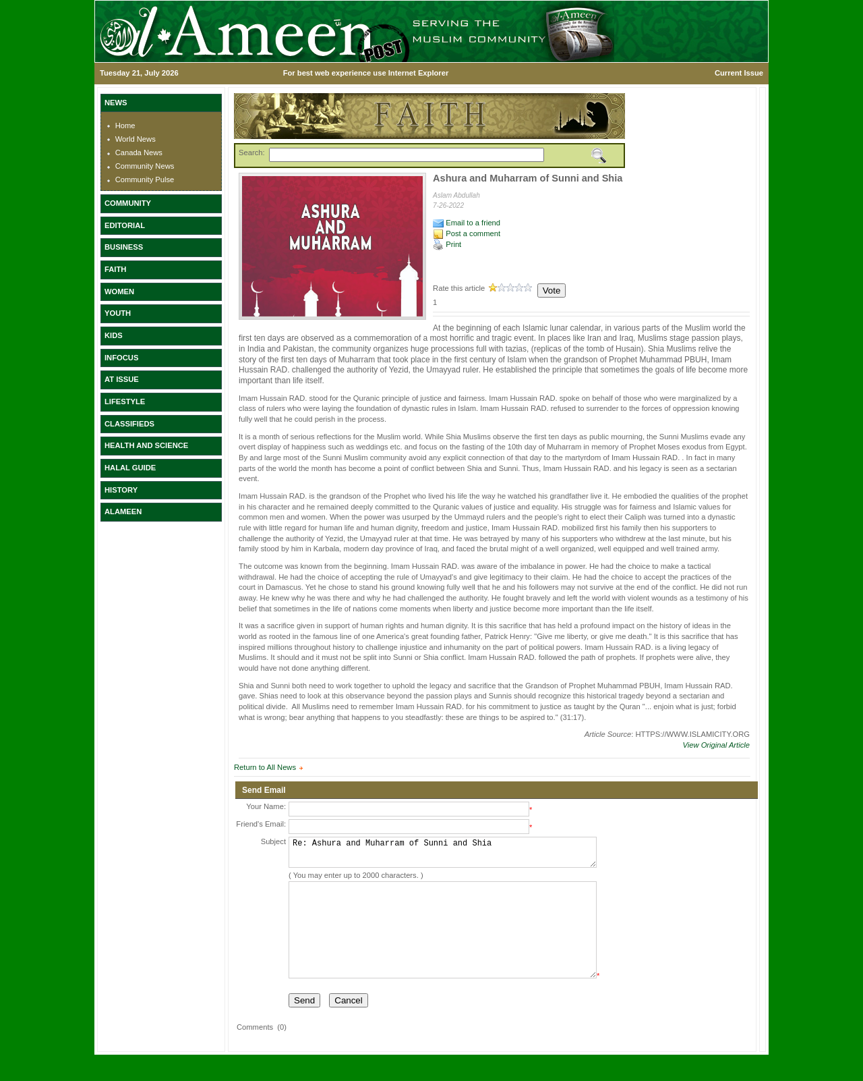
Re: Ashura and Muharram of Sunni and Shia (443, 855)
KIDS (114, 335)
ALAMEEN (123, 511)
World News (135, 139)
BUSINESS (124, 247)
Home (125, 125)
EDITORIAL (125, 225)
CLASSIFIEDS (129, 424)
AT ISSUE (122, 379)
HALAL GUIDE (130, 468)
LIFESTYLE (125, 401)
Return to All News (265, 767)
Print (447, 244)
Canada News (138, 152)
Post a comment (466, 233)
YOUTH (118, 313)
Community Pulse (145, 179)
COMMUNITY (128, 203)
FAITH (115, 269)
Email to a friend (466, 223)
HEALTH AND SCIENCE (146, 445)
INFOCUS (121, 358)
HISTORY (121, 490)
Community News (145, 166)
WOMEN (119, 291)
